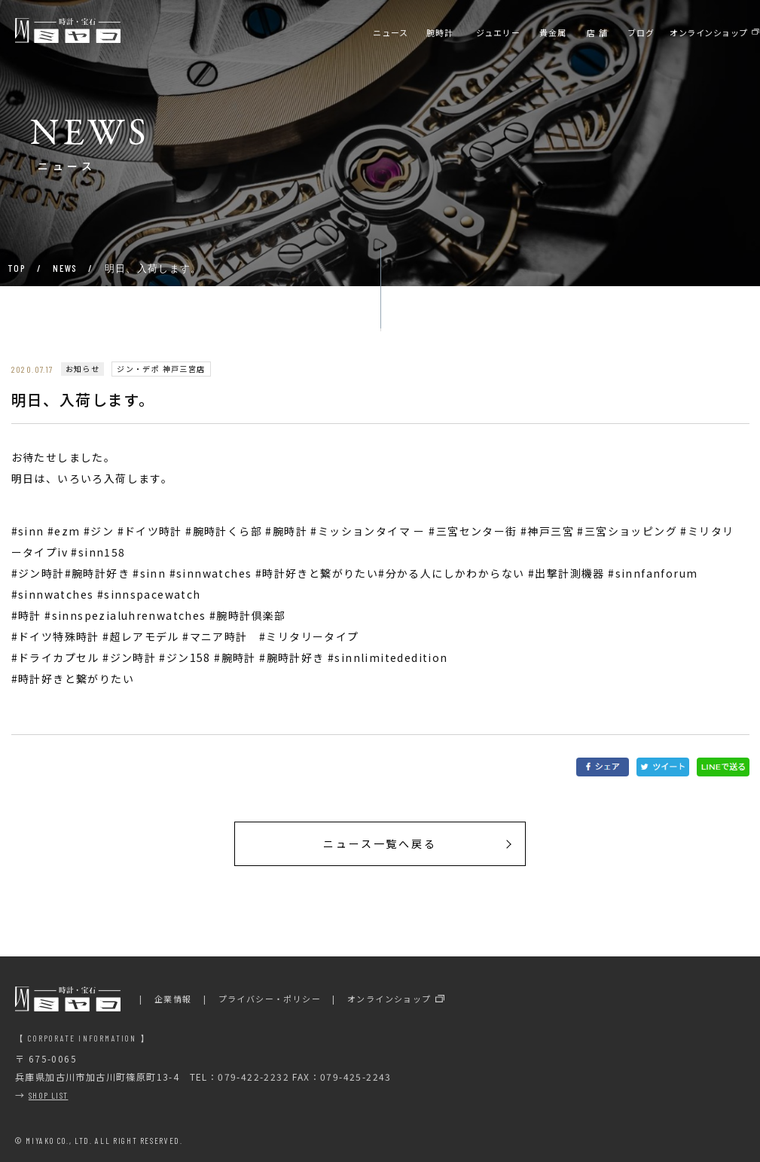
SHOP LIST (49, 1095)
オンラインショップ (389, 999)
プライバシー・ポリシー (269, 999)
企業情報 (173, 999)
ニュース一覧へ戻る (379, 843)
